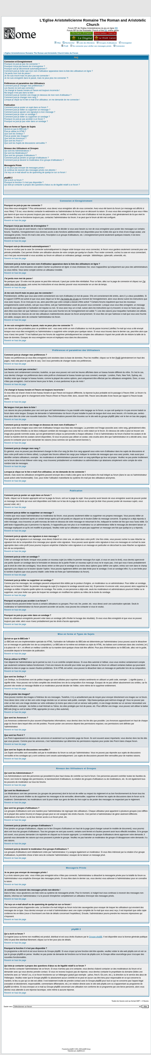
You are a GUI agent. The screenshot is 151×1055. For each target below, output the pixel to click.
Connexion (119, 46)
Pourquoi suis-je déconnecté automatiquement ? (25, 69)
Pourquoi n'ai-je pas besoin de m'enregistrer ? (24, 66)
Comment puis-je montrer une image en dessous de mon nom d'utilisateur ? (37, 95)
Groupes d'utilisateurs (107, 43)
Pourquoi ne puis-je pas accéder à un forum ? (24, 119)
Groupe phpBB (95, 937)
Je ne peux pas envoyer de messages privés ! (24, 168)
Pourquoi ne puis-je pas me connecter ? (22, 64)
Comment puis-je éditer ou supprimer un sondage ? (27, 117)
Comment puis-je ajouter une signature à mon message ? (29, 112)
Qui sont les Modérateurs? (16, 153)
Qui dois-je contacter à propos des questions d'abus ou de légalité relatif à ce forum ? (42, 185)
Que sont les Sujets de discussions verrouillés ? (25, 143)
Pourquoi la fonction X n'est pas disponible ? (24, 182)
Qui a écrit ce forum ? (13, 180)
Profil (64, 46)
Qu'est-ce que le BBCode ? (16, 129)
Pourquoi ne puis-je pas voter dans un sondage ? (26, 121)
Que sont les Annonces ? (15, 138)
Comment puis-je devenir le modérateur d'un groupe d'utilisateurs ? (34, 160)
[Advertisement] (75, 8)
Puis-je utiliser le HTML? (15, 131)
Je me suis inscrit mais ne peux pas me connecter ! (27, 76)
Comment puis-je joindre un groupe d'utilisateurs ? (26, 158)
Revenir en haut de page (15, 220)
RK (105, 30)
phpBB (71, 1049)
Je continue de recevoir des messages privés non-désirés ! (30, 170)
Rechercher (69, 43)
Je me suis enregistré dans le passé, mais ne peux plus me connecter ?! (36, 78)
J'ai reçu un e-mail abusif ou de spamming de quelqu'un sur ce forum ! (35, 172)
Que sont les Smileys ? (14, 134)
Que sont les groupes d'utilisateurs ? (20, 155)
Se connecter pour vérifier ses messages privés (90, 46)
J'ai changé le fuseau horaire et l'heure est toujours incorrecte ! (32, 90)
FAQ (57, 43)
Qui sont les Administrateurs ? (17, 151)
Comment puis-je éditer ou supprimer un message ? (27, 110)
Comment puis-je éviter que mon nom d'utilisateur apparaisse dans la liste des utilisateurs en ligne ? (48, 71)
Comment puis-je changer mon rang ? (21, 97)
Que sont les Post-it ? (13, 141)
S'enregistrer (125, 43)
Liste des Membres (86, 43)
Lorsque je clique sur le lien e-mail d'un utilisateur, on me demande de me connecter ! (42, 100)
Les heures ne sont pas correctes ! (19, 88)
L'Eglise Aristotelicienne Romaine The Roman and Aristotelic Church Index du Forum (41, 53)
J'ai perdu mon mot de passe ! (17, 73)
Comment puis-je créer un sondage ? (20, 114)
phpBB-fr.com (81, 1051)
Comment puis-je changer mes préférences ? (24, 86)
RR (116, 28)
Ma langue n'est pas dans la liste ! (19, 93)
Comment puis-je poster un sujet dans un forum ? (26, 107)
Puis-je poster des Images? (16, 136)
